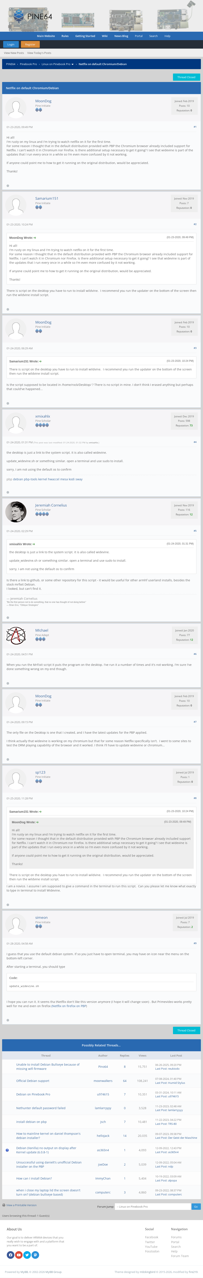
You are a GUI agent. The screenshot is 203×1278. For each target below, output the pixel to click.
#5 (195, 530)
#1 (195, 126)
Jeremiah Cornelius (51, 505)
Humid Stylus (176, 1083)
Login (10, 44)
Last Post (161, 1068)
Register (30, 44)
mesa (64, 479)
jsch (103, 1122)
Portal (139, 36)
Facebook (151, 1237)
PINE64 (10, 64)
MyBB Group (53, 1272)
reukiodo (174, 1068)
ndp (170, 1166)
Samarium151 (47, 198)
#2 (195, 224)
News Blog (121, 36)
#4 (195, 442)
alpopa (172, 1180)
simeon (41, 917)
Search (153, 36)
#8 (195, 798)
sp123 (40, 772)
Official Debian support (32, 1081)
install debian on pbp (31, 1122)
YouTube (151, 1247)
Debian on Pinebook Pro (33, 1094)
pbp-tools (30, 479)
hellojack (103, 1136)
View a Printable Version (21, 1205)
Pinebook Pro (28, 64)
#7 (195, 721)
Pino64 (103, 1067)
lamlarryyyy (103, 1108)
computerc (103, 1192)
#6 (195, 653)
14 (124, 1136)
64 (124, 1081)
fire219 (193, 1272)
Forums (176, 1237)
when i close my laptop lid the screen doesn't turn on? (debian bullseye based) (48, 1192)
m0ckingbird (147, 1272)
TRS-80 (172, 1124)
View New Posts (14, 53)
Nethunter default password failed (41, 1108)
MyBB (24, 1272)
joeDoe (103, 1164)
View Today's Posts (39, 53)
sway (78, 479)
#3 (195, 348)
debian (18, 479)
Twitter (150, 1242)
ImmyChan (103, 1178)
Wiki (105, 36)
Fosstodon (152, 1251)
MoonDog (43, 100)
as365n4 (103, 1150)
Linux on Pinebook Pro (56, 64)
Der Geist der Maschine (182, 1138)
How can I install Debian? (34, 1178)
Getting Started (85, 36)
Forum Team (180, 1256)
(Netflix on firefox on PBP (68, 1006)
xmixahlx (42, 416)
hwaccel (53, 479)
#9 (195, 943)
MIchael (41, 630)
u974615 (103, 1094)
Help (167, 36)
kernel (42, 479)
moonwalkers (103, 1081)
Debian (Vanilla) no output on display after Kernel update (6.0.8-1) (46, 1150)
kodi (72, 479)
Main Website (46, 36)
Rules (65, 36)
